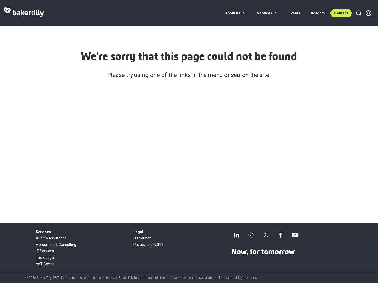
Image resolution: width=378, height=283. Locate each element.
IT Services (45, 251)
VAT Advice (45, 264)
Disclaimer (142, 238)
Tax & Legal (45, 257)
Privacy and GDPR (148, 245)
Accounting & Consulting (56, 245)
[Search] (358, 13)
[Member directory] (368, 13)
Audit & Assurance (51, 238)
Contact (341, 13)
